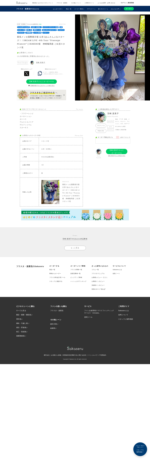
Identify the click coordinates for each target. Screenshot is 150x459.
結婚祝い (53, 328)
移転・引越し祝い (22, 323)
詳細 (40, 24)
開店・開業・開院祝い (24, 315)
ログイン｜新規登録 (127, 3)
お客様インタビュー (98, 281)
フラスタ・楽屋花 (62, 3)
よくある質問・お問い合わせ (106, 3)
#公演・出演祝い (36, 27)
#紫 (61, 27)
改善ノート (116, 273)
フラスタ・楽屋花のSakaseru (27, 9)
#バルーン (46, 32)
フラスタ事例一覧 (76, 269)
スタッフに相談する (55, 281)
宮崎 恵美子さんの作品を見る (116, 155)
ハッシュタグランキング (78, 281)
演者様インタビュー (98, 285)
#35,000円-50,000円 (23, 27)
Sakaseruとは (117, 269)
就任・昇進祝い (22, 327)
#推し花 (29, 30)
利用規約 (65, 355)
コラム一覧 (95, 269)
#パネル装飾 (37, 32)
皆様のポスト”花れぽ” (99, 289)
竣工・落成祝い (22, 332)
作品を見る (101, 130)
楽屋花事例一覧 (75, 273)
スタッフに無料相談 (125, 319)
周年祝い (19, 319)
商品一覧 (69, 9)
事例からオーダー (55, 273)
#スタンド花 (21, 30)
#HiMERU (21, 32)
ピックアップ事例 (76, 277)
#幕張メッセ (37, 30)
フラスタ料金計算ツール (57, 277)
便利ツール (88, 317)
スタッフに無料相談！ (140, 449)
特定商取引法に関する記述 (77, 355)
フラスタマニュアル (98, 273)
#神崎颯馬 (29, 32)
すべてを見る (21, 310)
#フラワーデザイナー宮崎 (50, 27)
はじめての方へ (58, 9)
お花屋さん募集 (56, 355)
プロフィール (101, 125)
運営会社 (47, 355)
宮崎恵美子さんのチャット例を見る (41, 85)
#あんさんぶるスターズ (49, 30)
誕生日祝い (54, 324)
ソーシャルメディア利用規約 (96, 355)
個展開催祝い (21, 336)
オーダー (129, 8)
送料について (123, 315)
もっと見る (75, 248)
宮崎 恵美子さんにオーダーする (41, 81)
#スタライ (61, 30)
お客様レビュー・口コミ (100, 277)
